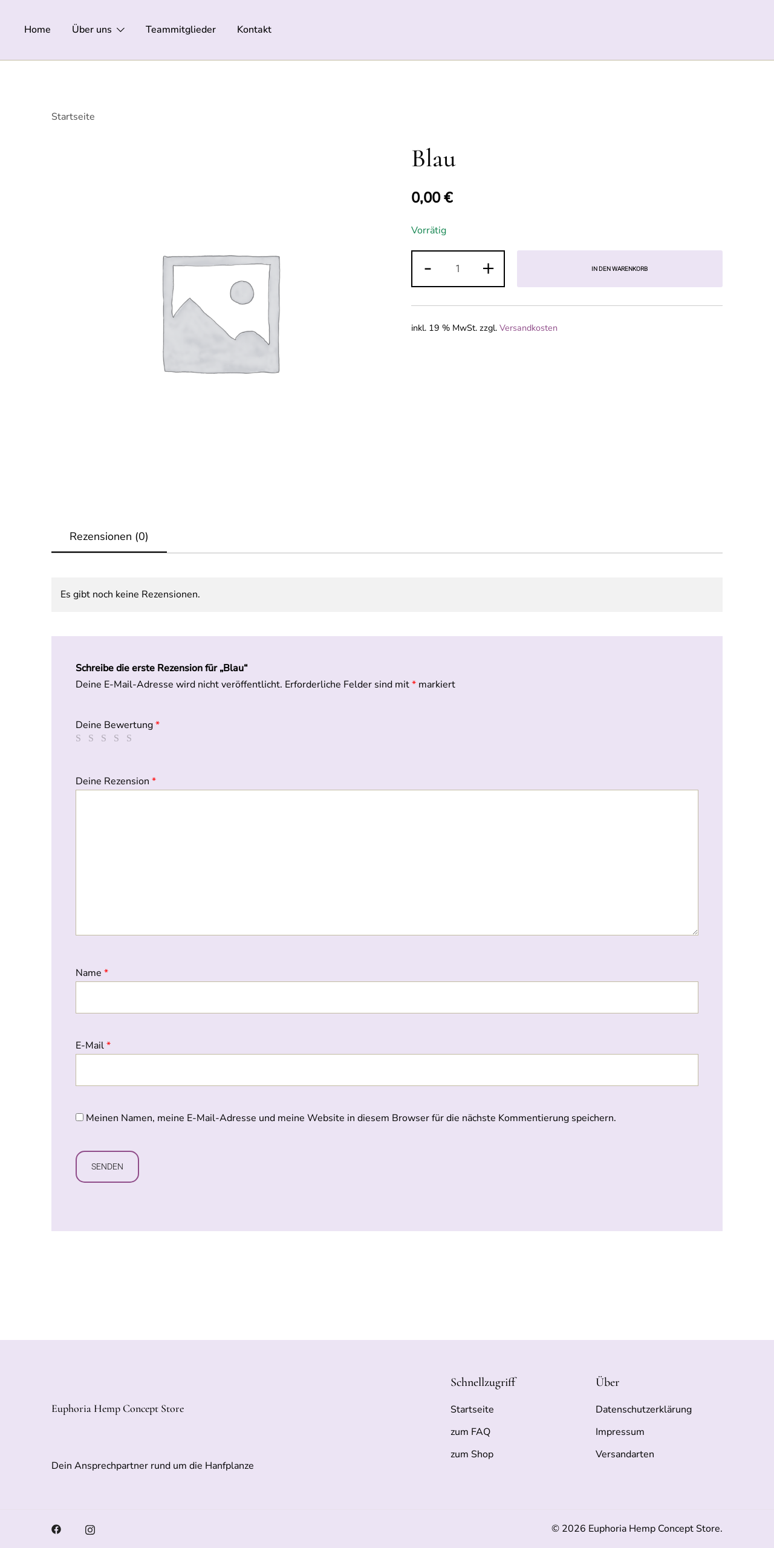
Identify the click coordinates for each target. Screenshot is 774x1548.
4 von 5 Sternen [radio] (118, 738)
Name (92, 973)
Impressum (620, 1432)
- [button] (427, 267)
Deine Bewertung (118, 725)
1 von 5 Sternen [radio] (80, 738)
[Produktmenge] (458, 269)
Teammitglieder (181, 29)
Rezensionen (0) (109, 536)
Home (37, 29)
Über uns (92, 29)
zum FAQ (470, 1432)
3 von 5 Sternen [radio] (106, 738)
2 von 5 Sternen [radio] (93, 738)
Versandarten (625, 1454)
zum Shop (471, 1454)
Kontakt (254, 29)
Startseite (73, 116)
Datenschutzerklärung (644, 1409)
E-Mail (93, 1045)
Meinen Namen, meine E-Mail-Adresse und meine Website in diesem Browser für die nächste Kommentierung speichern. (351, 1118)
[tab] (109, 537)
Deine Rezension (116, 781)
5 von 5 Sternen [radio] (131, 738)
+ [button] (488, 267)
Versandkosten (528, 328)
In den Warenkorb (619, 268)
